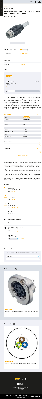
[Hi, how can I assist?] (34, 396)
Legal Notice (15, 395)
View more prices (9, 86)
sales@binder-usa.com (21, 391)
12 (27, 49)
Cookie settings (25, 395)
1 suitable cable (23, 64)
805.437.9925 (21, 388)
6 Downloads (23, 57)
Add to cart (27, 91)
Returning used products (21, 397)
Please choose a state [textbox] (11, 259)
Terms (11, 395)
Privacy (20, 395)
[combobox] (23, 256)
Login (7, 395)
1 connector (22, 60)
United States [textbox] (9, 256)
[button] (1, 1)
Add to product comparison (24, 53)
